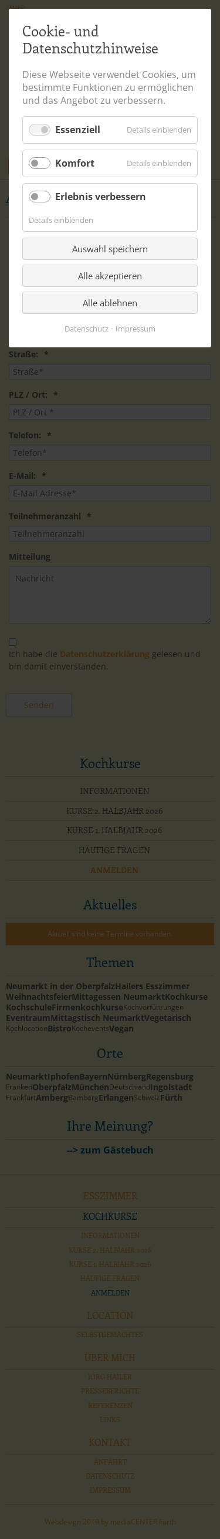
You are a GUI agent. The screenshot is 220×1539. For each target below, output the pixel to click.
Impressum (135, 328)
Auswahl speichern (110, 249)
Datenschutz (87, 328)
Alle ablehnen (110, 303)
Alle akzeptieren (110, 276)
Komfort (74, 163)
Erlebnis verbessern (100, 196)
